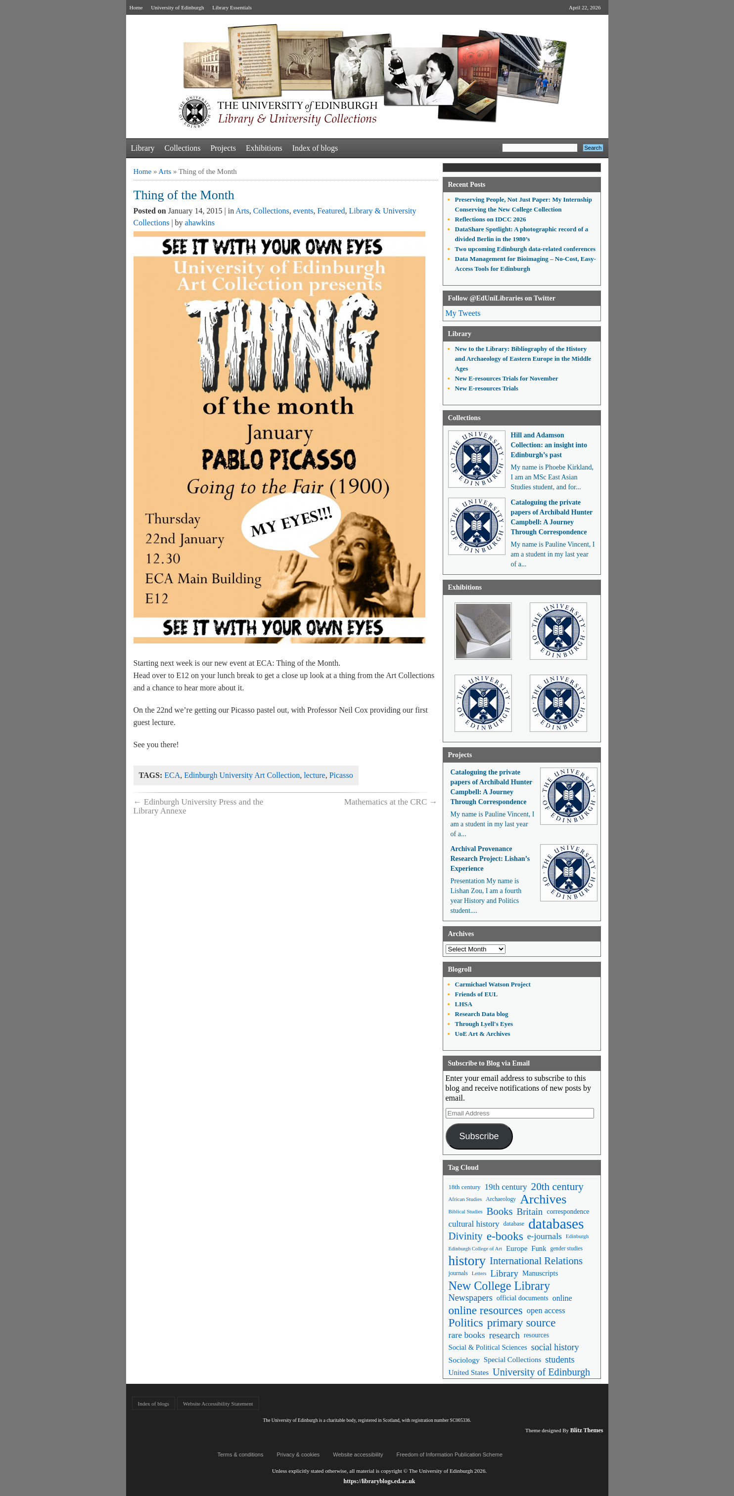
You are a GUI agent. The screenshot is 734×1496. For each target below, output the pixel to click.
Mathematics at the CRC (391, 802)
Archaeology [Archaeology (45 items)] (501, 1199)
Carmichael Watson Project (493, 984)
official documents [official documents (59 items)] (523, 1298)
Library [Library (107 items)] (504, 1273)
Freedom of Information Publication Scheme (450, 1454)
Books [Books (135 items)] (499, 1211)
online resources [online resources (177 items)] (486, 1310)
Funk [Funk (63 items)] (538, 1248)
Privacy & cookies (298, 1454)
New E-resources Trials (486, 388)
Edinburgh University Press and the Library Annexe (199, 806)
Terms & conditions (241, 1454)
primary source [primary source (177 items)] (521, 1323)
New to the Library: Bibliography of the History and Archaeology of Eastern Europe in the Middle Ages (523, 358)
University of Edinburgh (177, 7)
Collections (182, 148)
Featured (331, 211)
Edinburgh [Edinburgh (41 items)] (577, 1236)
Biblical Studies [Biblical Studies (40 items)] (466, 1211)
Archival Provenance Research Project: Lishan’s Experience (490, 858)
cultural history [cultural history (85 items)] (474, 1224)
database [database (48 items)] (514, 1223)
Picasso (341, 775)
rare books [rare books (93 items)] (467, 1335)
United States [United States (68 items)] (469, 1372)
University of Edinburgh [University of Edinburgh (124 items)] (541, 1372)
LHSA (463, 1004)
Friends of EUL (476, 994)
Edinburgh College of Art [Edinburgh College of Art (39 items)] (475, 1248)
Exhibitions (264, 148)
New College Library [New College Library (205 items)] (499, 1286)
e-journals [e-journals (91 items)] (544, 1236)
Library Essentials (232, 7)
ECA (172, 775)
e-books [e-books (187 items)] (505, 1236)
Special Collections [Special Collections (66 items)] (512, 1360)
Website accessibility (358, 1454)
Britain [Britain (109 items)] (530, 1211)
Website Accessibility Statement (218, 1404)
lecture (314, 775)
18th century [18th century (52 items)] (465, 1187)
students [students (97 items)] (559, 1360)
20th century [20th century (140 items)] (557, 1187)
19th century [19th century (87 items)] (506, 1187)
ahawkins (200, 222)
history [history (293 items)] (467, 1261)
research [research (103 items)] (504, 1335)
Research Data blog (481, 1014)
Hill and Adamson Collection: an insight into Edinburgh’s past (549, 445)
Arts (164, 171)
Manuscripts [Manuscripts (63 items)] (540, 1273)
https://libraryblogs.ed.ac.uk (379, 1481)
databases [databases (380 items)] (556, 1224)
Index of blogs (315, 148)
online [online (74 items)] (562, 1298)
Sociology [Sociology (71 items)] (464, 1360)
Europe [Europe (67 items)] (516, 1248)
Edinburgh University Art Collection (242, 775)
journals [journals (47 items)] (458, 1273)
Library (143, 148)
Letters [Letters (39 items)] (479, 1273)
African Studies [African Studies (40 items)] (465, 1199)
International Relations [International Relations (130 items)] (536, 1260)
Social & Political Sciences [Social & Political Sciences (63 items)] (488, 1347)
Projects (223, 148)
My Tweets (463, 313)
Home (136, 7)
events (303, 211)
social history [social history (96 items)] (555, 1347)
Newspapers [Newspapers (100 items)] (471, 1298)
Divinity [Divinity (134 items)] (466, 1236)
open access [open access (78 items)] (546, 1310)
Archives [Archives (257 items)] (543, 1199)
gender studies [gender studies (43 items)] (566, 1248)
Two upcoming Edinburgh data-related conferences (525, 249)
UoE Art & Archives (482, 1033)
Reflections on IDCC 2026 (490, 219)
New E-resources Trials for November (506, 378)
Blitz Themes (586, 1430)
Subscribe (479, 1136)
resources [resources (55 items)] (536, 1335)
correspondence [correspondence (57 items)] (568, 1211)
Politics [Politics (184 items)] (466, 1323)
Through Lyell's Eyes (484, 1023)
